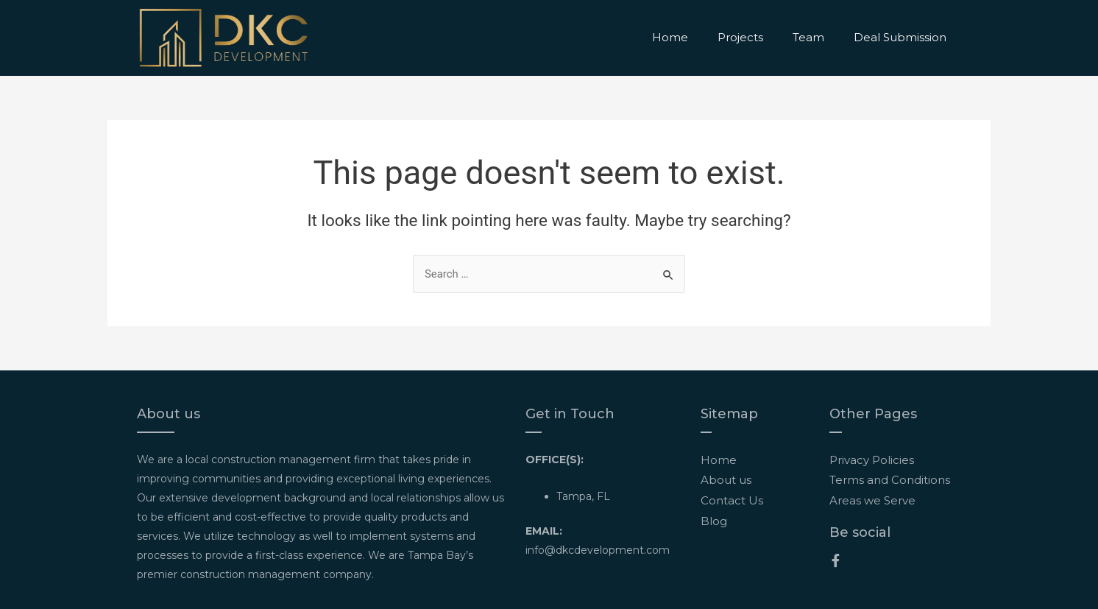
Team (808, 37)
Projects (740, 37)
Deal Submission (900, 37)
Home (670, 37)
